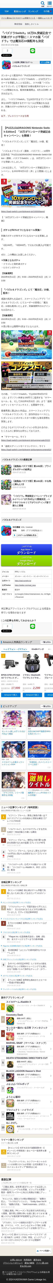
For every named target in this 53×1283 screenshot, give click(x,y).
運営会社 (37, 1260)
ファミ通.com (42, 1263)
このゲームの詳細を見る (26, 535)
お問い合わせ (16, 1260)
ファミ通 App (10, 4)
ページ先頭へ (44, 1251)
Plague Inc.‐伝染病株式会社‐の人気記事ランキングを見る (22, 946)
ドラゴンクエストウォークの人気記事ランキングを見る (23, 919)
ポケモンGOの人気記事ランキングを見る (17, 976)
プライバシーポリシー (13, 1263)
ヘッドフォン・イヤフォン (15, 649)
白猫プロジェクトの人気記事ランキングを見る (19, 959)
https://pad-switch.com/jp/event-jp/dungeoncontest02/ (26, 449)
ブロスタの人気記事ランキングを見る (16, 932)
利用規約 (28, 1260)
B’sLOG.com (25, 1266)
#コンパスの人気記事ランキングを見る (17, 902)
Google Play (26, 561)
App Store (26, 550)
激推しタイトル (32, 24)
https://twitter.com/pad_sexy (25, 585)
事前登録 (18, 24)
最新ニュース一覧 (45, 18)
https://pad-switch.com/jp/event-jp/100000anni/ (23, 211)
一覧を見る (46, 642)
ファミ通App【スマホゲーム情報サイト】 (18, 18)
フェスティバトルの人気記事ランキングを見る (19, 989)
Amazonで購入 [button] (10, 695)
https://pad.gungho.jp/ (23, 581)
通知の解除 (29, 1263)
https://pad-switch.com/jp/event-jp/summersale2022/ (25, 440)
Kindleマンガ (38, 649)
